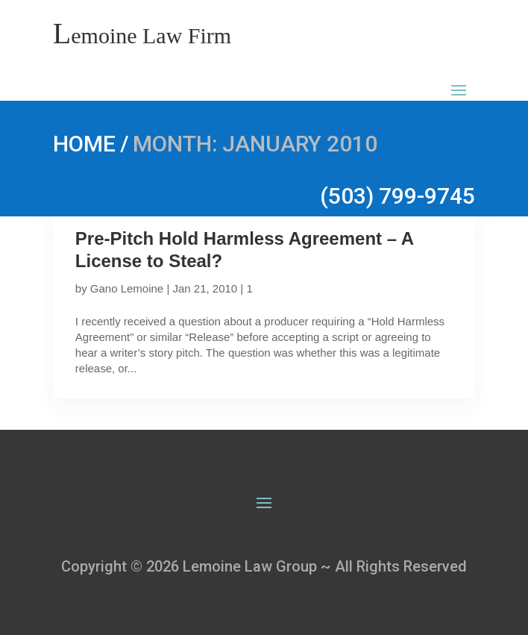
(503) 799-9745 (397, 196)
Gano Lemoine (126, 288)
